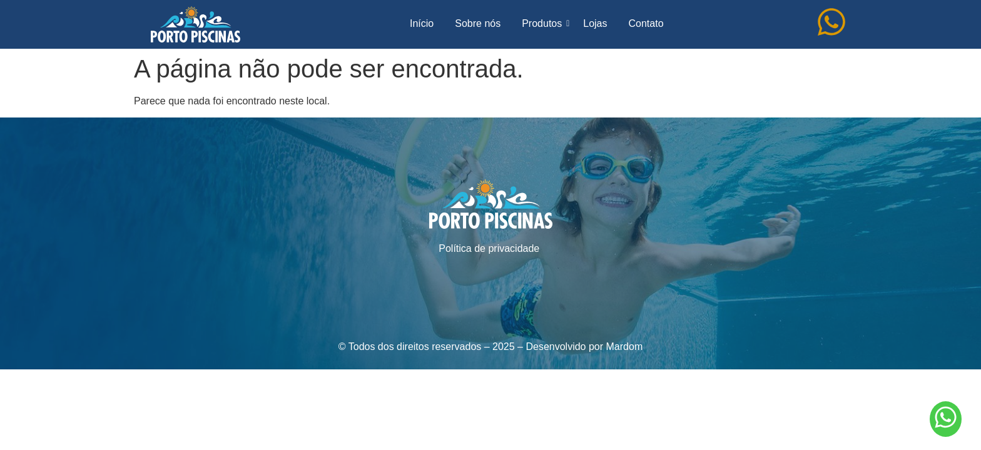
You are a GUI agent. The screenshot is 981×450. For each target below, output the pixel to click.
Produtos (544, 23)
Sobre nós (478, 23)
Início (422, 23)
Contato (645, 23)
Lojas (595, 23)
